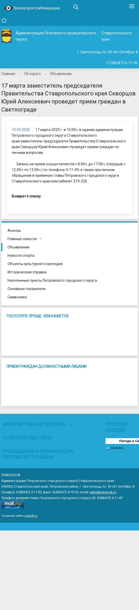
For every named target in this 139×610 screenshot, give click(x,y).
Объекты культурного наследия (35, 264)
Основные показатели (26, 289)
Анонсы (14, 230)
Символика (17, 297)
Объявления (60, 74)
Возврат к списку (26, 196)
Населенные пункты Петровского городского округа (52, 280)
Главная (8, 74)
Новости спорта (21, 255)
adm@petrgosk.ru (103, 492)
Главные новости (22, 239)
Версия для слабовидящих (32, 8)
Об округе (32, 74)
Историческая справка (27, 272)
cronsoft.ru (30, 515)
